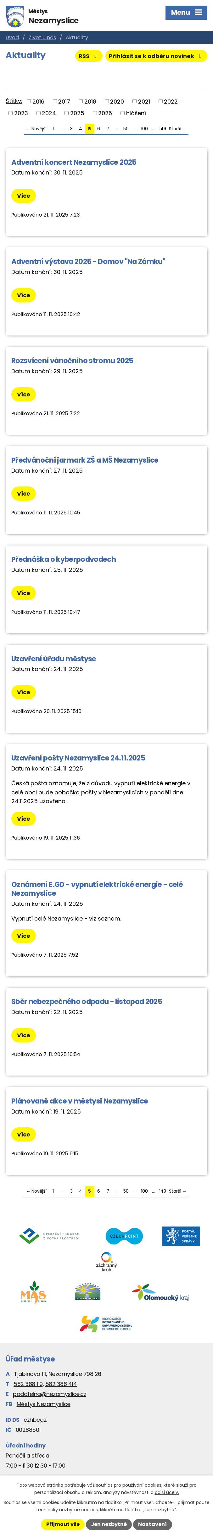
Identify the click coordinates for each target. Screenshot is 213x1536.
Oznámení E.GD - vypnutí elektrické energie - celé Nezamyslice (97, 888)
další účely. (167, 1492)
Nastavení (152, 1524)
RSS (89, 56)
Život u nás (42, 37)
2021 (144, 101)
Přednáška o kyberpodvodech (63, 559)
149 (162, 129)
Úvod (12, 37)
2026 (105, 113)
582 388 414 (61, 1384)
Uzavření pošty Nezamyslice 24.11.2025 (78, 758)
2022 (171, 101)
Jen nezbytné (109, 1524)
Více (23, 196)
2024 (49, 113)
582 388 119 (28, 1384)
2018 (90, 101)
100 (144, 129)
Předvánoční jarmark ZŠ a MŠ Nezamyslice (85, 460)
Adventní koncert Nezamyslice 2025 (74, 162)
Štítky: (14, 101)
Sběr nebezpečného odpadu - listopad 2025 (86, 1001)
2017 (64, 101)
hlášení (136, 113)
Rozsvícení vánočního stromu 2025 (72, 361)
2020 (117, 101)
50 (126, 129)
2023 (21, 113)
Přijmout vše (63, 1524)
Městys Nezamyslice (43, 1404)
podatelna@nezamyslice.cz (49, 1394)
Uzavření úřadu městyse (53, 659)
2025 (77, 113)
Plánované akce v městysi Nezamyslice (79, 1101)
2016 (38, 101)
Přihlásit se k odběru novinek (156, 56)
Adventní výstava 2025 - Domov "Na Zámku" (88, 261)
